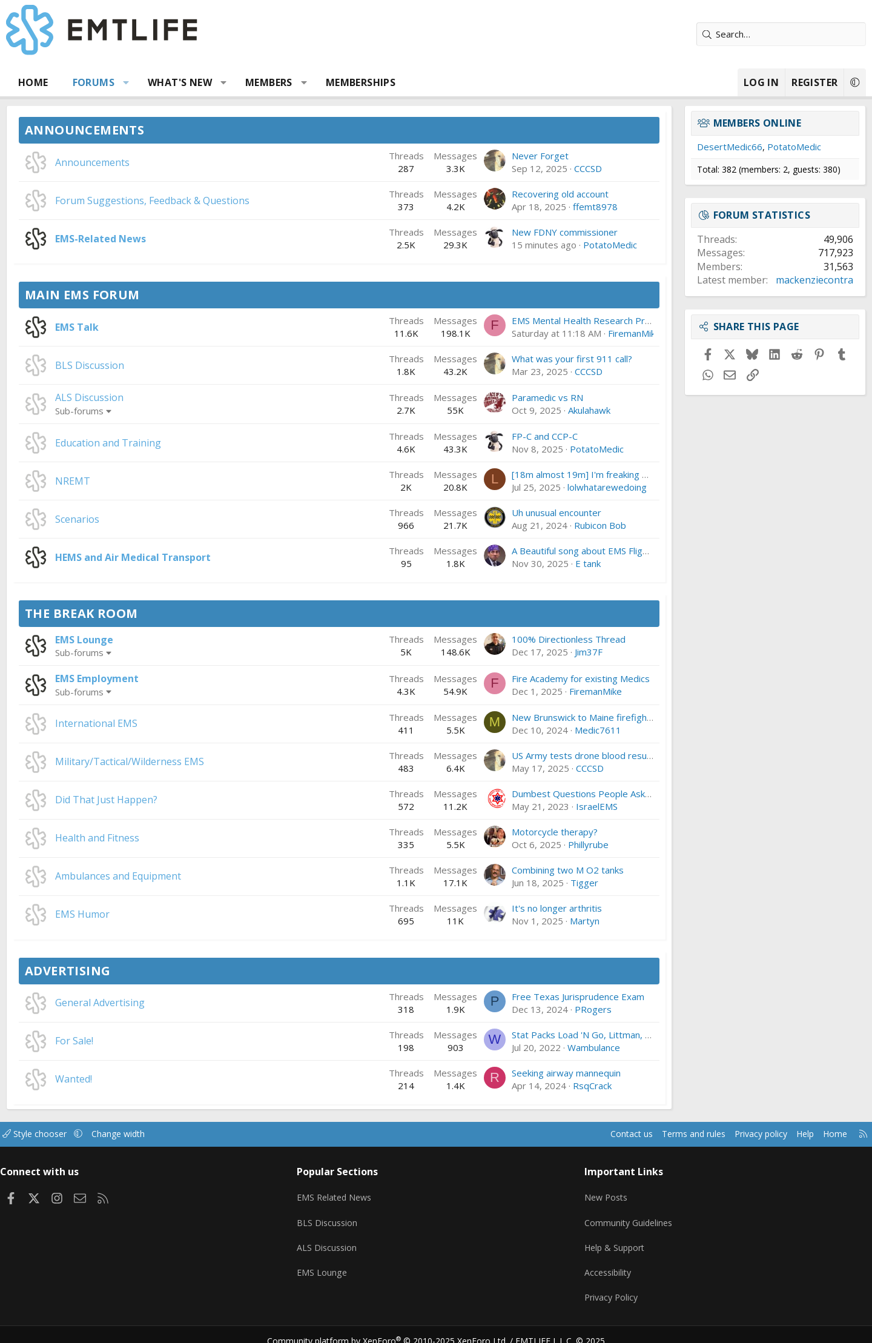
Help (747, 1134)
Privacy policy (700, 1134)
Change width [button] (179, 1134)
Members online (712, 123)
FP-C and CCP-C (499, 436)
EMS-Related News (146, 238)
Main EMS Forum (127, 295)
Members (314, 82)
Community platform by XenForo (395, 1328)
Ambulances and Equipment (163, 876)
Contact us (562, 1134)
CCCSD (543, 168)
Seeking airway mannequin (520, 1073)
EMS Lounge (130, 639)
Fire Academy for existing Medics (535, 678)
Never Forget (494, 156)
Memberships (406, 82)
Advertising (113, 971)
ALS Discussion (135, 397)
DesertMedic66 (684, 147)
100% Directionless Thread (523, 639)
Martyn (539, 921)
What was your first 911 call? (526, 359)
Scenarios (123, 519)
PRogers (547, 1009)
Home (79, 82)
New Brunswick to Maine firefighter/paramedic (563, 717)
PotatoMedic (565, 245)
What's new (225, 82)
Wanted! (119, 1079)
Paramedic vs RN (502, 397)
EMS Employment (142, 678)
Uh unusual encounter (511, 512)
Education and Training (153, 442)
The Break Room (126, 613)
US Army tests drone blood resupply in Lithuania (566, 755)
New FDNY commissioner (519, 232)
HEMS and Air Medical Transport (178, 557)
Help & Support (599, 1241)
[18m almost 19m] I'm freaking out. (539, 474)
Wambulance (548, 1047)
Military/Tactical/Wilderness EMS (175, 761)
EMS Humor (128, 914)
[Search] (736, 34)
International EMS (142, 723)
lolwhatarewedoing (561, 487)
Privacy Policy (595, 1288)
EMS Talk (122, 327)
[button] (172, 82)
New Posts (590, 1194)
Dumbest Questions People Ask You (542, 794)
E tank (542, 563)
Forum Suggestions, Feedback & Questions (198, 200)
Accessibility (592, 1265)
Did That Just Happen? (152, 799)
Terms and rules (627, 1134)
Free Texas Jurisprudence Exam (532, 996)
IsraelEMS (551, 806)
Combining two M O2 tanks (522, 870)
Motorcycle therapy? (509, 832)
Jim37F (543, 652)
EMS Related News (355, 1194)
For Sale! (120, 1040)
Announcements (130, 130)
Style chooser (92, 1134)
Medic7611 (552, 730)
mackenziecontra (769, 280)
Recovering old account (514, 194)
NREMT (118, 481)
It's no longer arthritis (511, 908)
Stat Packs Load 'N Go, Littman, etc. (540, 1035)
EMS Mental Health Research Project (543, 320)
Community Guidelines (613, 1218)
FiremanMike (589, 333)
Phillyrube (543, 844)
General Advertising (145, 1002)
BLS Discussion (135, 365)
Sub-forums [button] (125, 411)
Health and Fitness (143, 837)
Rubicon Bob (555, 525)
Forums (139, 82)
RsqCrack (546, 1085)
